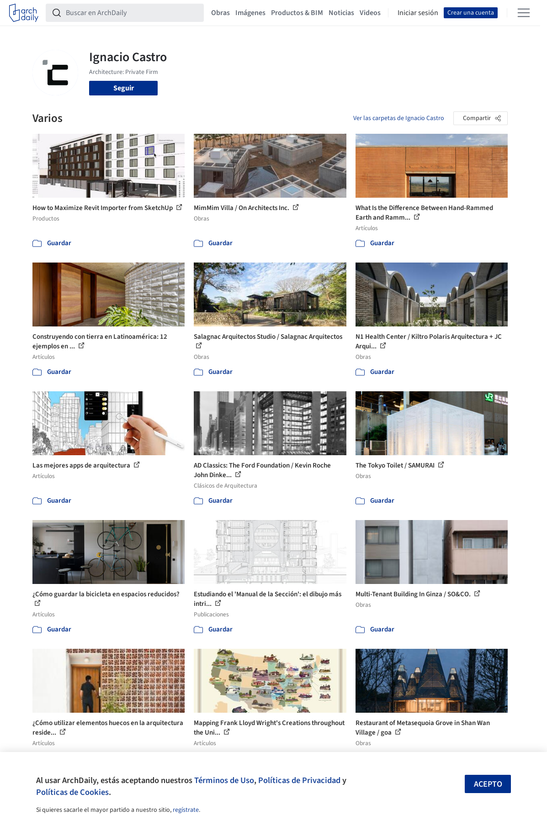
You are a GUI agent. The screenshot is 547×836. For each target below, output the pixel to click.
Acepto (488, 784)
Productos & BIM (297, 13)
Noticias (341, 13)
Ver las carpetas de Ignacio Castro (398, 118)
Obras (220, 13)
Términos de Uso (224, 780)
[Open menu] (523, 12)
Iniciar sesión (418, 13)
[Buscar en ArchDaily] (132, 12)
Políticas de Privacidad (299, 780)
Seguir (123, 88)
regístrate (186, 810)
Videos (370, 13)
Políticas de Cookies (72, 792)
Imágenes (250, 13)
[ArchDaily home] (23, 13)
